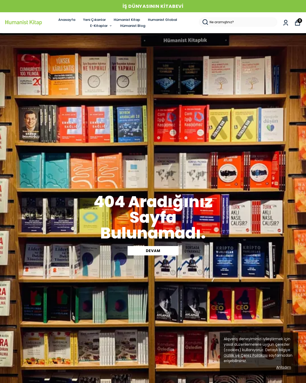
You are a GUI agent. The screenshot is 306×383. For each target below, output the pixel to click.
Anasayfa (66, 19)
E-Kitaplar (101, 25)
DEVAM (153, 250)
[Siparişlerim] (285, 23)
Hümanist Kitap (127, 19)
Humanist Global (162, 19)
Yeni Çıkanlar (94, 19)
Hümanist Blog (132, 25)
